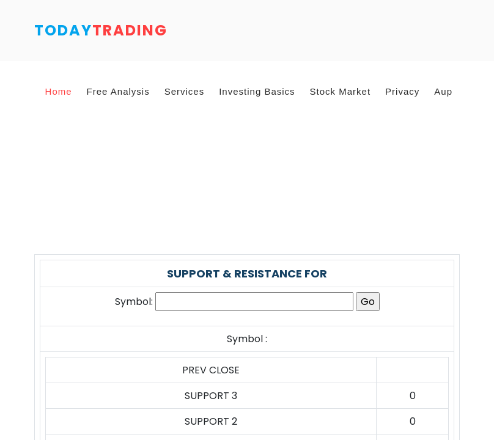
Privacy (402, 91)
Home (58, 91)
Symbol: (134, 302)
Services (184, 91)
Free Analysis (118, 91)
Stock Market (340, 91)
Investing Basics (257, 91)
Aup (443, 91)
